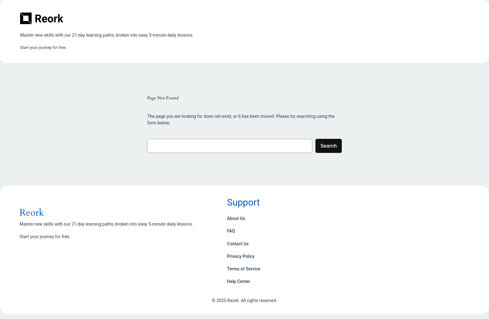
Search (328, 146)
